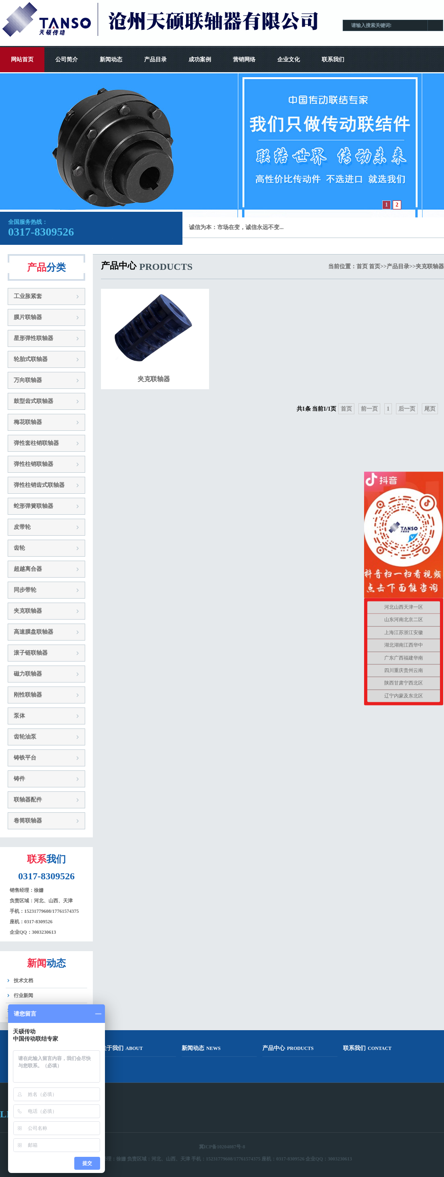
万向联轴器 (28, 380)
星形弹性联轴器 (33, 338)
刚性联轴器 (28, 695)
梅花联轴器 (28, 422)
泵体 (19, 716)
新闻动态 (111, 59)
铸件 (19, 779)
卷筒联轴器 (28, 821)
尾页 (430, 409)
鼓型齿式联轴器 (33, 401)
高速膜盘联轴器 (33, 632)
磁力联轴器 (28, 674)
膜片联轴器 (28, 317)
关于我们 (122, 1048)
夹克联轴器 (28, 611)
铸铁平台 (25, 758)
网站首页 (22, 59)
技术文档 (23, 980)
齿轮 (19, 548)
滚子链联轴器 (31, 653)
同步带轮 (25, 590)
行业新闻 (23, 995)
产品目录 (155, 59)
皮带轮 (22, 527)
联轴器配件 (28, 800)
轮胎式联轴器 (31, 359)
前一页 (369, 409)
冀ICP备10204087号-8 (222, 1147)
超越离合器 (28, 569)
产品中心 (288, 1048)
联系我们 (333, 59)
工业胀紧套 (28, 296)
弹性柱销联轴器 (33, 464)
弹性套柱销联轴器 (36, 443)
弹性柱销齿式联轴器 (39, 485)
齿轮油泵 (25, 737)
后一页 (406, 409)
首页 (362, 266)
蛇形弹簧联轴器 (33, 506)
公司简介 (66, 59)
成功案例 (199, 59)
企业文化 (288, 59)
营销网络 (244, 59)
